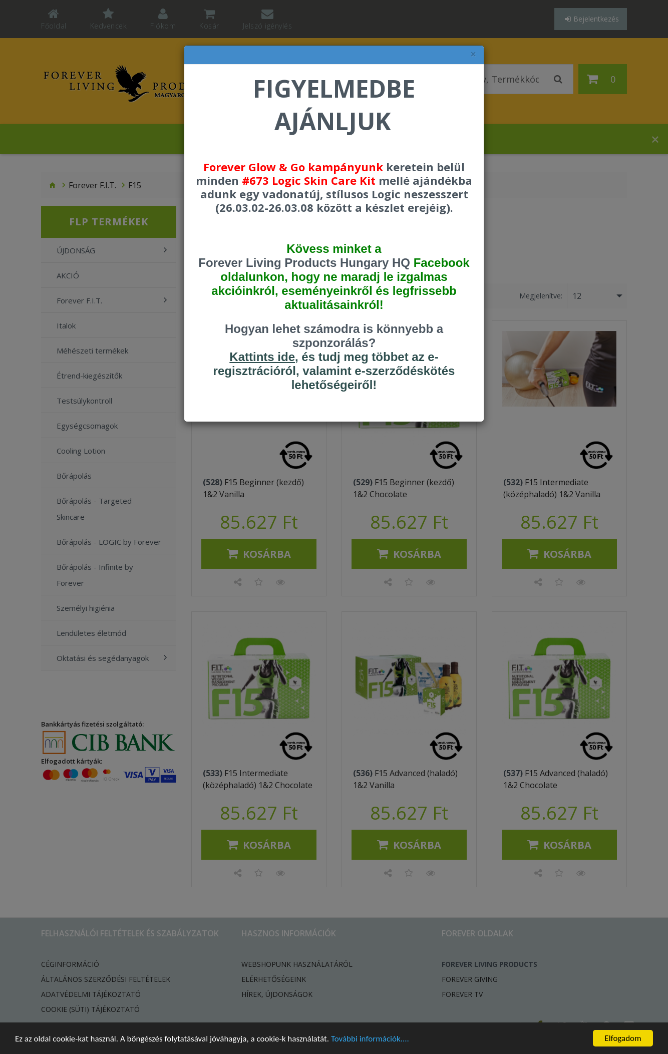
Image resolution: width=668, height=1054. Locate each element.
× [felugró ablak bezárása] (473, 54)
